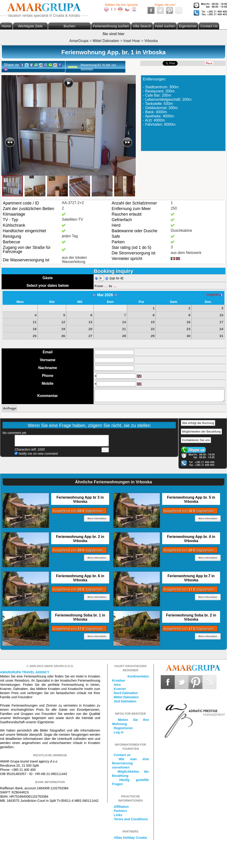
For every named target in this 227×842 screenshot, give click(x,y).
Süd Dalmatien (125, 701)
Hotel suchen (165, 26)
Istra (117, 684)
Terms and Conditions (131, 819)
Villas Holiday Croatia (130, 837)
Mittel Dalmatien (126, 697)
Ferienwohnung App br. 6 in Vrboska (80, 578)
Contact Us (209, 26)
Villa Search (142, 26)
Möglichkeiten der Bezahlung (201, 431)
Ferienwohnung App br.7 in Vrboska (190, 578)
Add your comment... (62, 440)
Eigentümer (188, 26)
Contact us (122, 755)
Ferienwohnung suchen (111, 26)
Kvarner (120, 689)
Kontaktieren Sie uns (196, 440)
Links (118, 815)
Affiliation (121, 806)
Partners (120, 811)
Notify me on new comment (36, 453)
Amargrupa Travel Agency (24, 672)
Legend (214, 294)
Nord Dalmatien (126, 693)
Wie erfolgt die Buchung (198, 423)
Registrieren (123, 728)
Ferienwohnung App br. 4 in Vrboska (191, 539)
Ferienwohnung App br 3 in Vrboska (80, 499)
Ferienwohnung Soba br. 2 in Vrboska (191, 617)
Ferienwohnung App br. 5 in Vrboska (191, 499)
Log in (118, 732)
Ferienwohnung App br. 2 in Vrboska (80, 539)
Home (6, 26)
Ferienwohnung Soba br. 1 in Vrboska (80, 617)
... (106, 285)
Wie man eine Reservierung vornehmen (130, 763)
